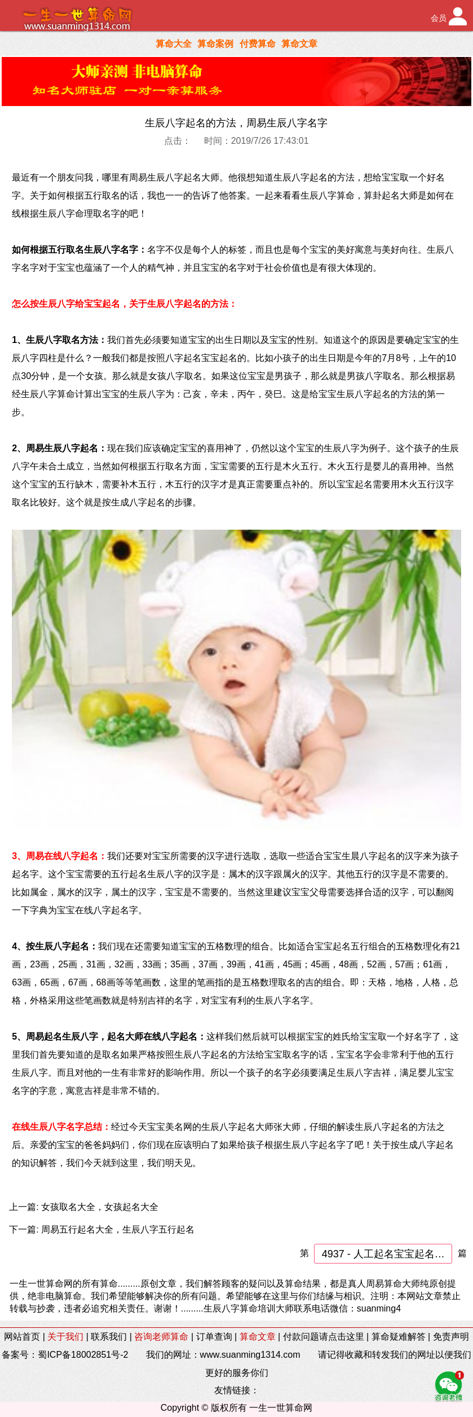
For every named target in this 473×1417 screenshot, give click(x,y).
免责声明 (451, 1336)
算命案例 (215, 44)
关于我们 (65, 1336)
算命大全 (174, 44)
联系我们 (109, 1336)
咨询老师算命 (161, 1336)
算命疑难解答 (399, 1336)
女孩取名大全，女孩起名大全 (99, 1207)
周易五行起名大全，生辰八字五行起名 (117, 1229)
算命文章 (299, 44)
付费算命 (258, 44)
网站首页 (22, 1336)
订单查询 (214, 1336)
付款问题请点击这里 (323, 1336)
